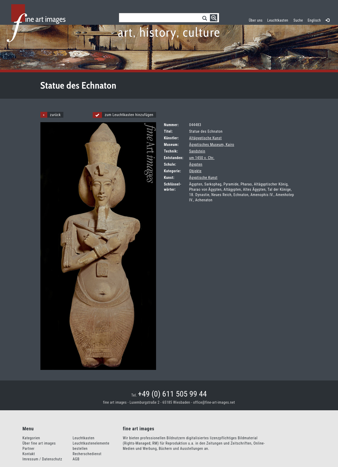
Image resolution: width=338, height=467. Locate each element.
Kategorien (31, 438)
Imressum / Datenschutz (42, 459)
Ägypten (195, 164)
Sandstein (197, 151)
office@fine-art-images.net (214, 402)
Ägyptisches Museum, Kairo (211, 144)
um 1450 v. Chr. (201, 158)
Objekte (195, 171)
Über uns (255, 20)
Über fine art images (39, 443)
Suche (298, 20)
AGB (76, 459)
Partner (28, 448)
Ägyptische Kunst (203, 177)
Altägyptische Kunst (205, 138)
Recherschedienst (87, 454)
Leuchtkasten (279, 19)
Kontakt (28, 454)
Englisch (314, 20)
